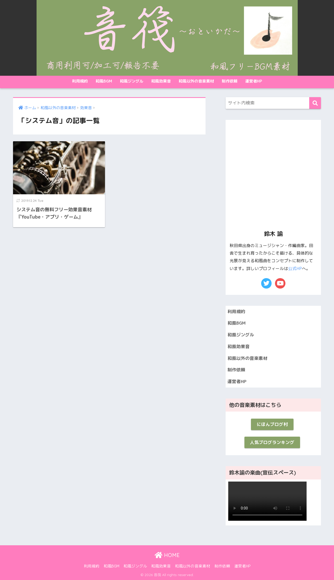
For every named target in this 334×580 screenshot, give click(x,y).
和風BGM (104, 81)
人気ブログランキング (272, 442)
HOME (167, 555)
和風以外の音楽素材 (196, 81)
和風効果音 (161, 81)
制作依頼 (229, 81)
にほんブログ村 (272, 424)
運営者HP (253, 81)
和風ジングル (131, 81)
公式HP (295, 268)
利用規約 (80, 81)
